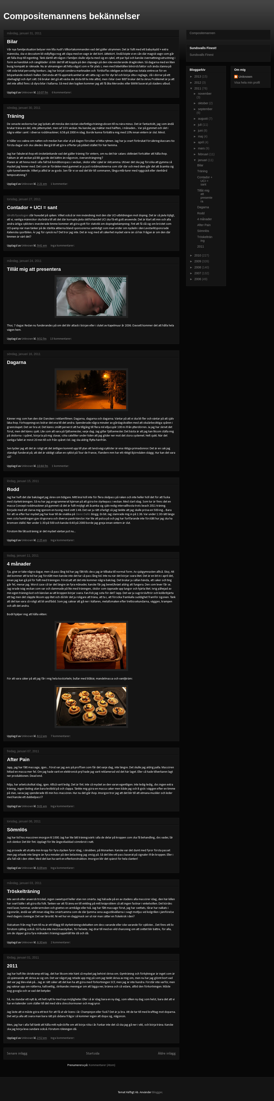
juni (201, 130)
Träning (15, 116)
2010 (198, 255)
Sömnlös (17, 829)
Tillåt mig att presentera (34, 269)
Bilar (12, 41)
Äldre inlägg (167, 1053)
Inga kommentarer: (63, 245)
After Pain (18, 759)
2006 (198, 279)
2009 (198, 261)
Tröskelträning (23, 891)
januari (203, 160)
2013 (198, 76)
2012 (198, 82)
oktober (203, 103)
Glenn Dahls (83, 514)
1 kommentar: (60, 184)
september (205, 109)
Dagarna (16, 362)
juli (200, 124)
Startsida (92, 1053)
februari (203, 154)
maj (201, 136)
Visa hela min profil (247, 82)
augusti (203, 118)
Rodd (13, 489)
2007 (198, 273)
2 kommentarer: (61, 942)
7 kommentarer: (61, 736)
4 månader (19, 564)
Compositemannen (202, 33)
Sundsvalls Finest (202, 54)
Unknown (245, 76)
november (204, 93)
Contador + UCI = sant (32, 207)
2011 (12, 966)
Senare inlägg (17, 1053)
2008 (198, 267)
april (201, 142)
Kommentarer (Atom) (102, 1065)
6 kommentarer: (62, 92)
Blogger (157, 1092)
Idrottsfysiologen (17, 215)
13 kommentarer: (61, 339)
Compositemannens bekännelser (71, 16)
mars (202, 148)
